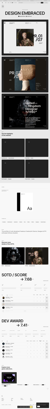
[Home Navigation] (13, 169)
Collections (3, 399)
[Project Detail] (36, 148)
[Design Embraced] (21, 16)
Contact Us (31, 400)
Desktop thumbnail (32, 265)
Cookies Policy (3, 404)
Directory (8, 2)
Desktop (26, 265)
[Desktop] (36, 256)
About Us (31, 399)
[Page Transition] (36, 169)
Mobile (3, 265)
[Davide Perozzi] (29, 16)
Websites (3, 398)
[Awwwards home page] (18, 407)
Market (16, 2)
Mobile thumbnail (7, 265)
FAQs (30, 398)
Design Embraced (25, 13)
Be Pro (42, 2)
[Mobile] (13, 256)
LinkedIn (36, 404)
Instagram (33, 404)
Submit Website (45, 2)
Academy (11, 2)
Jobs (14, 2)
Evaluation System (45, 280)
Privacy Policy (9, 404)
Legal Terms (6, 404)
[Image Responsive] (13, 148)
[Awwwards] (2, 2)
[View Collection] (9, 377)
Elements (3, 400)
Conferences (22, 399)
